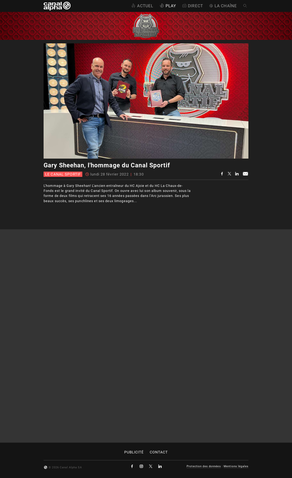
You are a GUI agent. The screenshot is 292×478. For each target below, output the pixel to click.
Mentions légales (236, 466)
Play (168, 6)
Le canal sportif (63, 174)
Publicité (134, 452)
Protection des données (204, 466)
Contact (159, 452)
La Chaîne (223, 6)
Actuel (142, 6)
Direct (192, 6)
